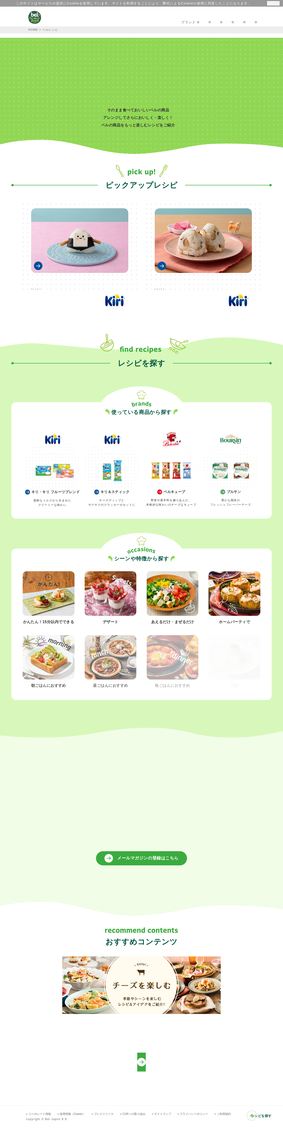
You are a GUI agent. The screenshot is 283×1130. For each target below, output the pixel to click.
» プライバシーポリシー (212, 1117)
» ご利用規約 (245, 1117)
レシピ (118, 22)
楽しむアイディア (150, 22)
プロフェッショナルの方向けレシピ (141, 1066)
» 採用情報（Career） (77, 1117)
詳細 (251, 3)
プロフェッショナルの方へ (232, 22)
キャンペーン (91, 22)
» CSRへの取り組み (145, 1117)
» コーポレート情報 (40, 1117)
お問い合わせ (187, 22)
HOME (33, 29)
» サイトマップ (177, 1117)
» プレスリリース (112, 1117)
